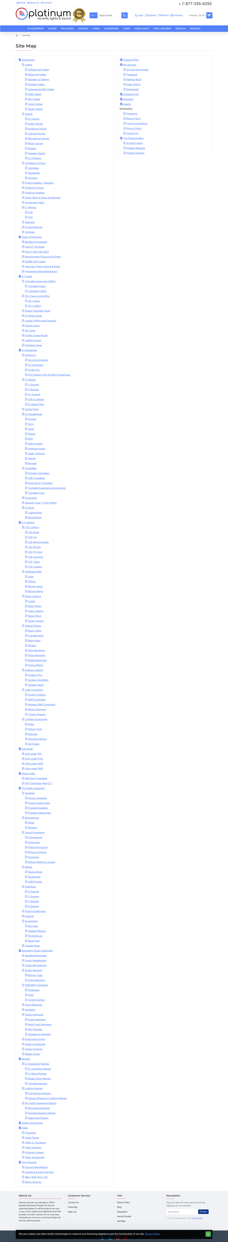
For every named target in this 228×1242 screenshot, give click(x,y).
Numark (32, 463)
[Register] (150, 15)
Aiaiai (31, 429)
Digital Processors (38, 847)
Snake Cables (35, 109)
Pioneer (32, 419)
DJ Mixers (30, 379)
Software (30, 232)
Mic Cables (34, 99)
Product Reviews (135, 153)
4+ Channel (34, 394)
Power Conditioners (35, 911)
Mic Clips (33, 926)
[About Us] (33, 2)
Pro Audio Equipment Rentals (41, 1103)
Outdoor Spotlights (38, 680)
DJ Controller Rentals (39, 1068)
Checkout (128, 99)
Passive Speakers (37, 798)
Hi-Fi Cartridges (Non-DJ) (38, 783)
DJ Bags (29, 507)
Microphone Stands (38, 138)
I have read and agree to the (184, 1218)
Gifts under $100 (34, 758)
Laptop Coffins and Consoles (40, 320)
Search (127, 104)
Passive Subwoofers (39, 803)
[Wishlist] (163, 15)
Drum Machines (33, 1004)
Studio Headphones (35, 960)
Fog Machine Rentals (39, 1093)
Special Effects (33, 625)
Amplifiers (30, 886)
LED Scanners (35, 557)
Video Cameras (33, 1147)
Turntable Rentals (37, 1083)
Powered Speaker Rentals (42, 1113)
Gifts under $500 (34, 768)
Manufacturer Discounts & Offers (43, 256)
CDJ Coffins (34, 306)
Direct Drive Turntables (40, 483)
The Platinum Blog (133, 138)
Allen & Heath (35, 443)
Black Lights (34, 630)
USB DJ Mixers (36, 399)
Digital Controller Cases (37, 310)
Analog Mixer (35, 872)
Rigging (32, 148)
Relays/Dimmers (37, 709)
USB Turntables (36, 478)
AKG (30, 438)
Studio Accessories (35, 1044)
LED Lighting (32, 527)
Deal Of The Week (34, 246)
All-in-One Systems (38, 360)
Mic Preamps (35, 1029)
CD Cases (30, 330)
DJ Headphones (33, 414)
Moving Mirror (35, 591)
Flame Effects (35, 665)
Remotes (33, 734)
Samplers (30, 1009)
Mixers (28, 867)
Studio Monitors (33, 970)
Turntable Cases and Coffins (40, 281)
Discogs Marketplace (36, 1167)
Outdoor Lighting (34, 670)
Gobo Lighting (35, 611)
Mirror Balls (34, 640)
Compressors (35, 837)
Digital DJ (30, 355)
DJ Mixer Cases (33, 315)
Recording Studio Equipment (37, 950)
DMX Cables (34, 94)
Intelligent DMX (33, 571)
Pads (31, 995)
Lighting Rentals (34, 1088)
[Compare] (176, 15)
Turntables (30, 468)
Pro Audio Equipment (33, 788)
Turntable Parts (36, 493)
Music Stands (35, 143)
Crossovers (34, 842)
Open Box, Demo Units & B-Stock (42, 266)
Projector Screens (34, 1152)
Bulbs (31, 724)
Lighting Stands (36, 133)
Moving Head (35, 586)
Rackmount (34, 876)
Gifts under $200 (34, 763)
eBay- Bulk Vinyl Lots (36, 1177)
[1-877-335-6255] (195, 4)
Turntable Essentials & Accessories (47, 488)
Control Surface (36, 1000)
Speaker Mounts (37, 931)
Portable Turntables (38, 473)
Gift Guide (27, 749)
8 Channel (33, 906)
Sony (31, 424)
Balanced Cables (37, 74)
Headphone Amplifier (39, 1034)
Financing (131, 113)
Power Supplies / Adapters (39, 182)
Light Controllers (34, 689)
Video (25, 1127)
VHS (30, 217)
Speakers (30, 793)
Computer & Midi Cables (41, 89)
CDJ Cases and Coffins (37, 296)
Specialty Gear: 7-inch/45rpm (41, 502)
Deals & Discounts (32, 237)
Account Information (137, 69)
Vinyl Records (29, 1162)
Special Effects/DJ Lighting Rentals (47, 1098)
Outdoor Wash (36, 685)
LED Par (32, 537)
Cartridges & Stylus (35, 163)
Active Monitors (36, 980)
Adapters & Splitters (38, 79)
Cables (28, 64)
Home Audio (28, 773)
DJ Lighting (28, 522)
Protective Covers (34, 187)
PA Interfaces (35, 936)
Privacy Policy (152, 1233)
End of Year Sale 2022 (37, 251)
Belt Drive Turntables (36, 778)
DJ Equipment (29, 350)
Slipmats (30, 222)
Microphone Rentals (39, 1108)
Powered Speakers (38, 808)
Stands (29, 114)
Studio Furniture (33, 1049)
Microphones (32, 817)
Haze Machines (36, 650)
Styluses (32, 178)
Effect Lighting (33, 596)
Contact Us (132, 133)
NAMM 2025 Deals (35, 261)
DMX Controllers (37, 699)
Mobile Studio (32, 1054)
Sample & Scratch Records (39, 1172)
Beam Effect (34, 606)
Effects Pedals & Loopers (41, 862)
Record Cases (32, 325)
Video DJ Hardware (35, 1142)
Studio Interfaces (34, 1014)
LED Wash (33, 532)
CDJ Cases (34, 301)
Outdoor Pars (35, 675)
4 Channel (33, 901)
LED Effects (34, 547)
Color (31, 576)
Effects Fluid (35, 729)
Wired (31, 822)
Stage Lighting (36, 621)
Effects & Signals (37, 852)
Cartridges (33, 168)
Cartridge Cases (33, 345)
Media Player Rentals (39, 1078)
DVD (30, 212)
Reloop (32, 434)
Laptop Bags (35, 512)
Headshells (34, 173)
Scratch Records (34, 227)
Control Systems (37, 694)
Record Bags (35, 517)
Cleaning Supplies (34, 192)
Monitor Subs (35, 975)
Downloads (132, 89)
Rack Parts (34, 940)
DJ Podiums (34, 158)
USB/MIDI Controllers (36, 985)
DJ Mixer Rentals (37, 1073)
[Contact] (46, 2)
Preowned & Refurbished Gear (41, 271)
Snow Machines (36, 655)
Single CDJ (34, 370)
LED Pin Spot (35, 552)
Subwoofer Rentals (38, 1118)
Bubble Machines (37, 660)
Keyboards (34, 990)
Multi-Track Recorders (40, 1024)
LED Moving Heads (38, 542)
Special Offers (131, 59)
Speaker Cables (36, 84)
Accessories (28, 59)
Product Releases (135, 148)
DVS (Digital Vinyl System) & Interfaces (49, 374)
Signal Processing (34, 832)
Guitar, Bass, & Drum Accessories (43, 197)
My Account (129, 64)
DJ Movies (30, 207)
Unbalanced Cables (38, 69)
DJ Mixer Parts (36, 404)
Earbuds (29, 916)
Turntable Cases (37, 286)
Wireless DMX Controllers (41, 704)
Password (131, 74)
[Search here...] (124, 15)
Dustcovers (31, 497)
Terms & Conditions (137, 123)
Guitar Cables (35, 104)
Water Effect (34, 616)
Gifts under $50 (33, 753)
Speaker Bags (32, 945)
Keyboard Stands (37, 128)
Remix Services (33, 1182)
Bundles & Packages (36, 242)
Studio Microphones (36, 965)
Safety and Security (32, 1123)
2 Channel (33, 384)
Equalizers (33, 857)
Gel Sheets (34, 744)
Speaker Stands (36, 153)
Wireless (32, 827)
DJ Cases (27, 276)
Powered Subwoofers (39, 812)
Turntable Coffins (37, 291)
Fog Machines (35, 635)
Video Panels (32, 1137)
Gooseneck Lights (34, 202)
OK (208, 1234)
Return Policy (133, 118)
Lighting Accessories (36, 719)
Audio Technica (36, 453)
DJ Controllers (35, 365)
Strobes (32, 645)
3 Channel (33, 389)
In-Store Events (134, 143)
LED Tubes (34, 561)
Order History (133, 84)
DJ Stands (33, 119)
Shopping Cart (131, 94)
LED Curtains (35, 566)
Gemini (32, 458)
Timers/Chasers (36, 714)
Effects (32, 581)
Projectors (30, 1132)
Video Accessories (35, 1157)
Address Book (133, 79)
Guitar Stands (35, 123)
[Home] (21, 2)
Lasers (31, 601)
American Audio (36, 448)
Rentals (26, 1059)
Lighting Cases (33, 340)
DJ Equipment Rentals (37, 1064)
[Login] (139, 15)
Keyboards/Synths (35, 1039)
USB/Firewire (35, 881)
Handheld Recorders (36, 955)
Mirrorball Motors (37, 739)
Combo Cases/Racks (36, 335)
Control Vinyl (32, 409)
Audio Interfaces (37, 1019)
